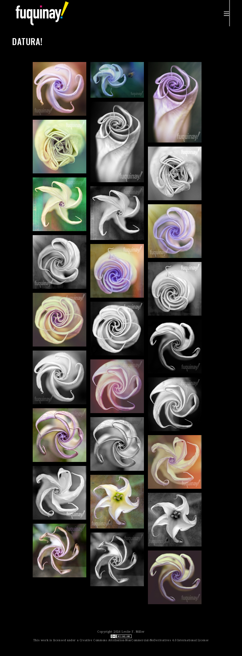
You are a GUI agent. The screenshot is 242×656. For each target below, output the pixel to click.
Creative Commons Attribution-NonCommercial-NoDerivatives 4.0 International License (144, 640)
